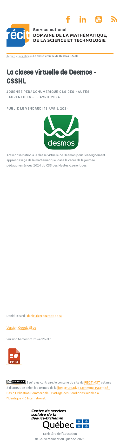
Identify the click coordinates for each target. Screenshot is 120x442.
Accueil (11, 56)
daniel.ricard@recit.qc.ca (44, 316)
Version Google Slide (21, 327)
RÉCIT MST (92, 382)
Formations (24, 56)
